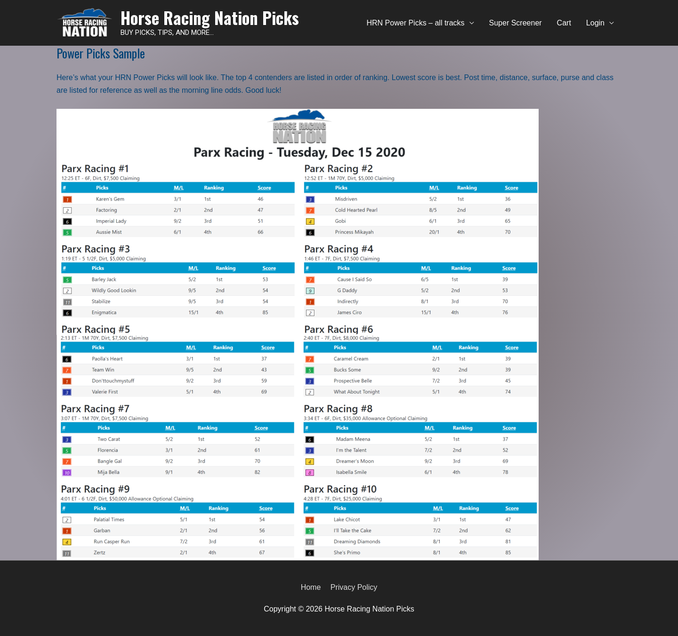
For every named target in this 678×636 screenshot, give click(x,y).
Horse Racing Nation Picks (210, 17)
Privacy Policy (354, 587)
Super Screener (515, 23)
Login (595, 23)
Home (311, 587)
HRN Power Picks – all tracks (416, 23)
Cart (564, 23)
